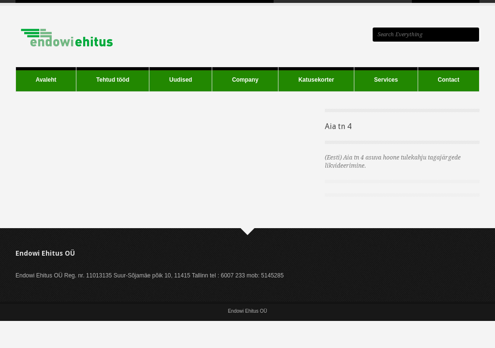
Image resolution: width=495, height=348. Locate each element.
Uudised (180, 79)
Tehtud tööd (112, 79)
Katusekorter (316, 79)
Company (245, 79)
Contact (449, 79)
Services (386, 79)
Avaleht (46, 79)
